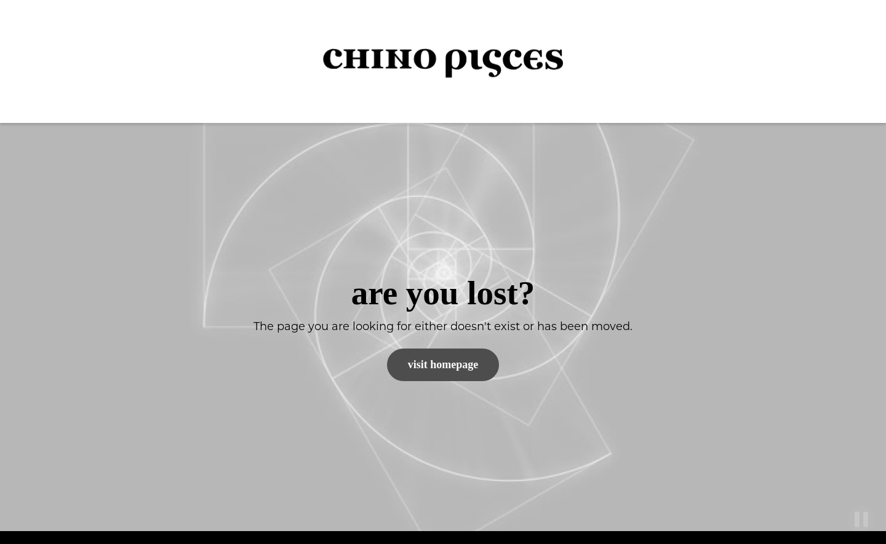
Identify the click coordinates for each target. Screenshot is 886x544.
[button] (855, 61)
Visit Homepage (443, 364)
